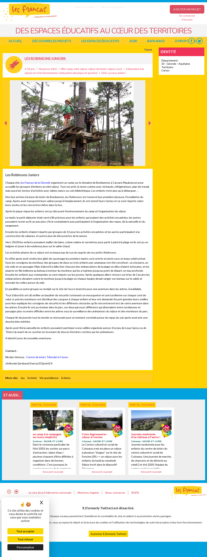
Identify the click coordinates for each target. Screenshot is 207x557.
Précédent (5, 160)
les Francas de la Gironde (35, 182)
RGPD (135, 492)
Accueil (15, 41)
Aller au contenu (85, 7)
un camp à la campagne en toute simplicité (47, 436)
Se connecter (187, 15)
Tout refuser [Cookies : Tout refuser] (25, 539)
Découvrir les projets (51, 41)
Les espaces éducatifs (100, 41)
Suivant (149, 84)
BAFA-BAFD (156, 41)
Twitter (199, 41)
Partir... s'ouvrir (14, 64)
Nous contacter (115, 492)
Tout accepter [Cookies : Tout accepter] (25, 531)
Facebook (191, 41)
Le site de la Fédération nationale (50, 492)
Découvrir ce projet (53, 471)
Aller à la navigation (112, 7)
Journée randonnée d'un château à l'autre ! (145, 436)
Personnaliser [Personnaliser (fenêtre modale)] (25, 547)
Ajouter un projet (187, 9)
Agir (133, 41)
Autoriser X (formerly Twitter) (108, 533)
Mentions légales (88, 492)
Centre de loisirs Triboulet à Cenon (47, 357)
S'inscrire (187, 19)
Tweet (148, 49)
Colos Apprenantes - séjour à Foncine (95, 436)
